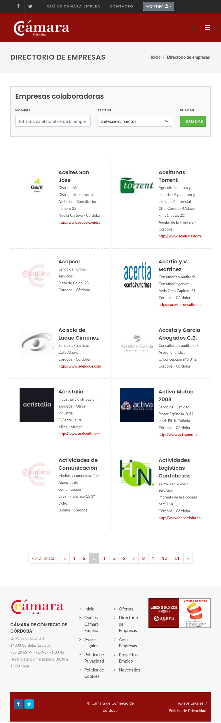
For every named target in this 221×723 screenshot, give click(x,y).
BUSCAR (187, 110)
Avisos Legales (91, 642)
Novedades (129, 669)
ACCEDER (157, 6)
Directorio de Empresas (128, 624)
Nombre (23, 110)
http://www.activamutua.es (181, 434)
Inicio (156, 57)
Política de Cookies (94, 673)
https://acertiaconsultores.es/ (182, 304)
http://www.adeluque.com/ (80, 366)
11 (177, 558)
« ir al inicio (43, 558)
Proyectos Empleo (128, 658)
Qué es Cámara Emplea (73, 6)
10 (164, 558)
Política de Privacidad (94, 658)
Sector (105, 110)
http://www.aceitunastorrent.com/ (187, 236)
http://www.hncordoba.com (181, 517)
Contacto (122, 6)
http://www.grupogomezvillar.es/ (85, 222)
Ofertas (126, 608)
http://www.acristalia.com (79, 433)
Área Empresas (128, 642)
